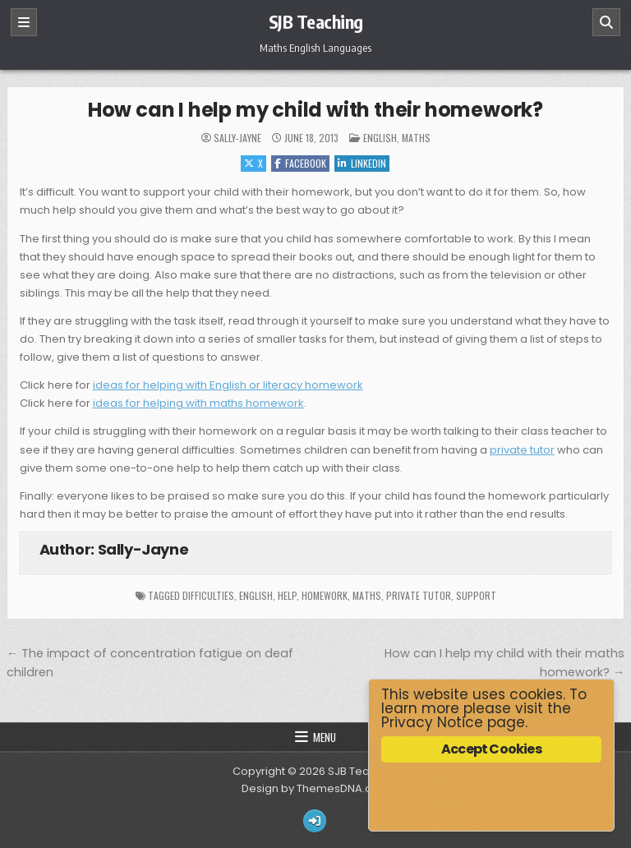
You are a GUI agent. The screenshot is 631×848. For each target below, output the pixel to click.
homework (325, 595)
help (287, 595)
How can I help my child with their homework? (315, 109)
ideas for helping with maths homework (198, 403)
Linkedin (362, 163)
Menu (324, 737)
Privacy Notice (432, 722)
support (476, 595)
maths (366, 595)
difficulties (208, 595)
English (380, 138)
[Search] (606, 22)
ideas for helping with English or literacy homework (228, 385)
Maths (416, 138)
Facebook (300, 163)
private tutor (522, 450)
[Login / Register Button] (314, 820)
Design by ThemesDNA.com (315, 788)
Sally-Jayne (237, 138)
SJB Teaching (316, 21)
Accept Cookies (491, 749)
